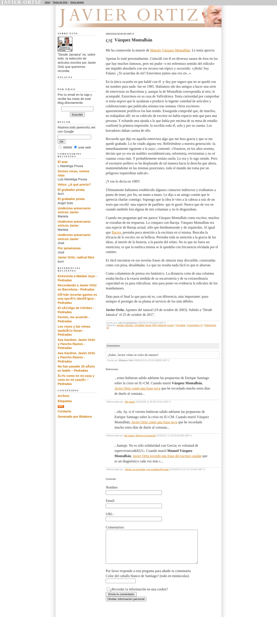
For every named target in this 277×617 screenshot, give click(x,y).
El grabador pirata (71, 189)
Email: (110, 500)
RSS (61, 406)
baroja (148, 325)
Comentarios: (115, 527)
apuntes (121, 325)
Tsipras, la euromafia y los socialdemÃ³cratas (146, 469)
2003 (154, 325)
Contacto (64, 411)
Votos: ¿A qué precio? (74, 184)
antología (162, 325)
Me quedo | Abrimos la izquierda (140, 435)
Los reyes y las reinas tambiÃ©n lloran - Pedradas (74, 330)
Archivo (63, 396)
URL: (110, 514)
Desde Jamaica (81, 22)
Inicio (47, 2)
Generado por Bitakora (75, 416)
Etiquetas (65, 401)
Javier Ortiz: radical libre (76, 257)
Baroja (116, 232)
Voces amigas (77, 2)
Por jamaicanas (69, 248)
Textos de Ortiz (60, 2)
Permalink (180, 325)
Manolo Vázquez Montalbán (170, 50)
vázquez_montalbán (135, 325)
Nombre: (112, 487)
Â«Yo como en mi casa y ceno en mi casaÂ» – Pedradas (76, 380)
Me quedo (129, 402)
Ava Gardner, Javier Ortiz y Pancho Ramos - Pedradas (76, 344)
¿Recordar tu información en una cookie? (139, 596)
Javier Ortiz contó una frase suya (137, 388)
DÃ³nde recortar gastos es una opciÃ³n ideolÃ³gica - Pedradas (77, 298)
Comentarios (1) (195, 325)
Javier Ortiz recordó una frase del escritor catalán (167, 456)
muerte (170, 325)
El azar (63, 162)
